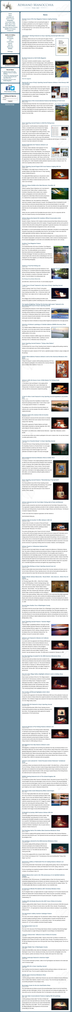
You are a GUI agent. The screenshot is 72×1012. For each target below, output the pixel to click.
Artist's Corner (10, 18)
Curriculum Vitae (10, 22)
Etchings (10, 51)
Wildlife (10, 48)
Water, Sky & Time (10, 24)
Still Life (10, 45)
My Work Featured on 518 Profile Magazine (9, 80)
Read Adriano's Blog (10, 91)
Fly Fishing (10, 38)
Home (10, 13)
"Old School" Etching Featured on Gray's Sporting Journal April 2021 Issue (10, 77)
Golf (10, 40)
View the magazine (26, 78)
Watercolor (10, 47)
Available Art (10, 17)
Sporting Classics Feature (10, 27)
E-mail (4, 99)
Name (4, 97)
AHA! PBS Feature (10, 25)
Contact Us (10, 30)
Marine (10, 43)
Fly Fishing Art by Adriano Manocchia (31, 279)
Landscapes (10, 41)
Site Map (10, 106)
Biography (10, 20)
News (10, 15)
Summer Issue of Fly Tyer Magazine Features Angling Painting (10, 73)
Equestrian (10, 36)
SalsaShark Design (9, 104)
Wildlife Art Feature (10, 29)
